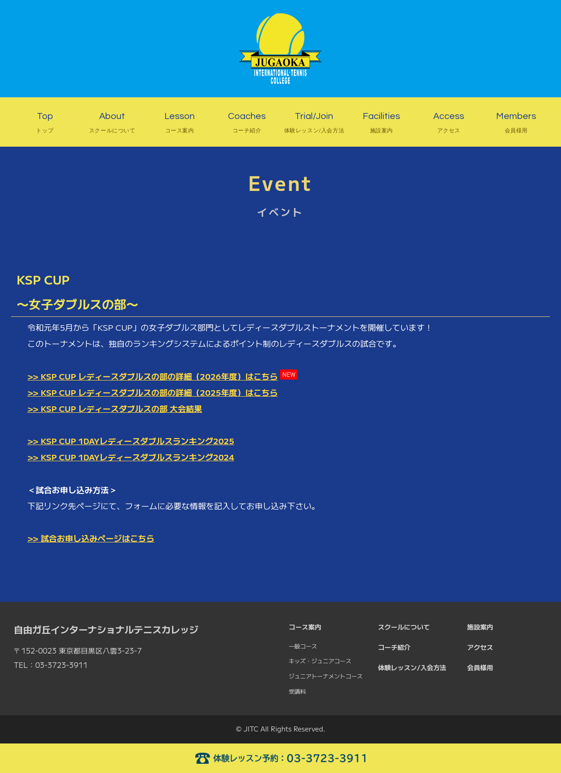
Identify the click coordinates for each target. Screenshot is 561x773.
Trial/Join (314, 124)
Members (516, 124)
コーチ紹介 (394, 647)
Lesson (179, 124)
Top (44, 124)
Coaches (246, 124)
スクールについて (404, 626)
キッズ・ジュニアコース (320, 661)
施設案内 (480, 626)
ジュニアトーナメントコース (326, 676)
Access (449, 124)
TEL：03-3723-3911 (51, 665)
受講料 (297, 691)
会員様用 (480, 667)
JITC (251, 728)
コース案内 (305, 626)
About (112, 124)
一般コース (303, 646)
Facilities (381, 124)
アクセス (480, 647)
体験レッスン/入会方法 (412, 667)
